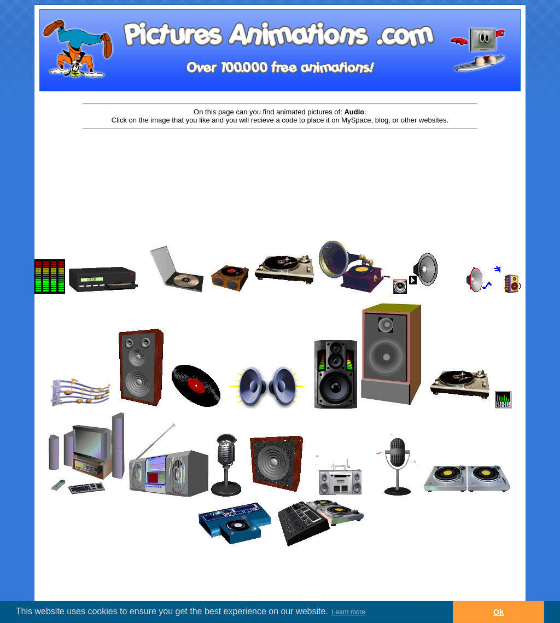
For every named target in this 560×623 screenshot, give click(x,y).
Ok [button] (498, 612)
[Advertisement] (280, 165)
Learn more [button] (348, 612)
